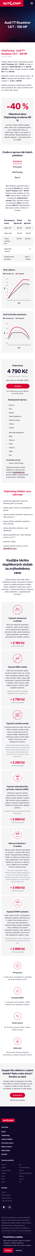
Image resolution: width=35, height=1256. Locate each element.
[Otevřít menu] (31, 3)
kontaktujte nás (19, 472)
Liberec (3, 1173)
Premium (17, 166)
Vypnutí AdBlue (7, 1139)
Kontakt (4, 1154)
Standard (17, 161)
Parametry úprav (7, 1143)
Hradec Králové (6, 1170)
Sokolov (21, 1179)
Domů (3, 1132)
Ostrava (21, 1176)
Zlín (20, 1182)
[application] (17, 290)
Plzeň (3, 1179)
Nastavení (19, 1250)
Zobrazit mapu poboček (17, 1100)
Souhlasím (8, 1250)
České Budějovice (24, 1167)
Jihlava (21, 1170)
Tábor (3, 1182)
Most (3, 1176)
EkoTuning (17, 172)
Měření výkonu (6, 1147)
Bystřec (3, 1167)
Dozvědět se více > (10, 548)
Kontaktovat (17, 1095)
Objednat (17, 386)
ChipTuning (5, 1135)
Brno (20, 1165)
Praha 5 (3, 1165)
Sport (17, 177)
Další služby (5, 1150)
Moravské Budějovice (25, 1173)
